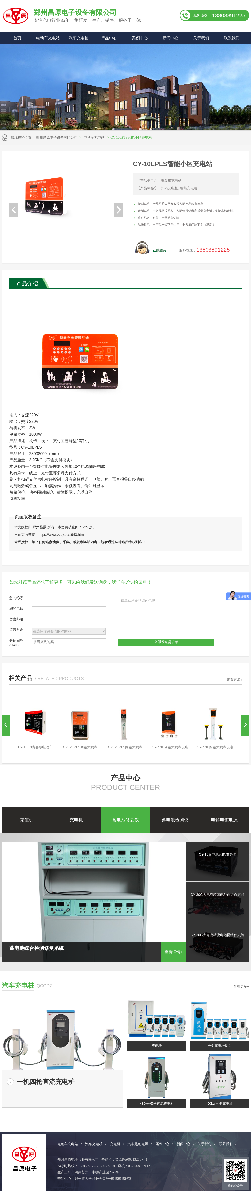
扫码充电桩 (169, 188)
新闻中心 (170, 38)
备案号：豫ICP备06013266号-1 (124, 1159)
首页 (17, 38)
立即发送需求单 (166, 642)
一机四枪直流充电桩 (46, 1081)
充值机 (26, 819)
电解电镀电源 (224, 819)
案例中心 (140, 38)
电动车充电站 (48, 38)
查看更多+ (234, 680)
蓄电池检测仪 (175, 819)
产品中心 (109, 38)
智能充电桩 (188, 188)
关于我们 (201, 38)
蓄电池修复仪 (125, 819)
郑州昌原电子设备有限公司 (57, 137)
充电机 (76, 819)
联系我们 (232, 38)
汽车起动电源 (137, 1144)
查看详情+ (174, 952)
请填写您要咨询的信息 (166, 615)
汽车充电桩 (78, 38)
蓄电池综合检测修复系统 (94, 949)
